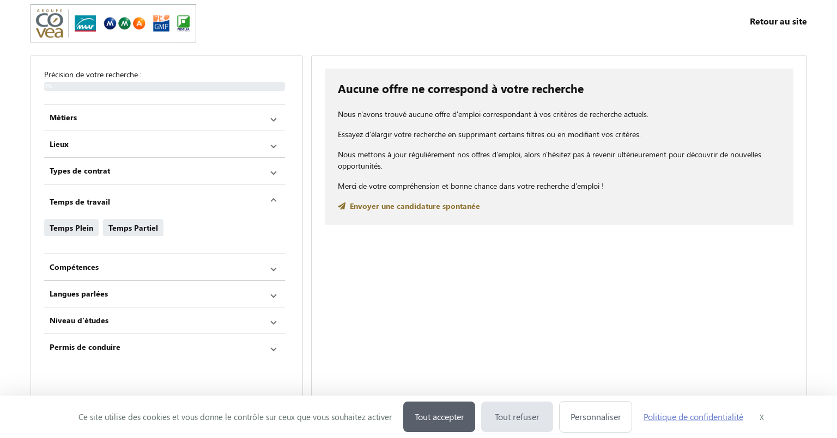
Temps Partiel (133, 228)
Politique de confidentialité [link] (693, 416)
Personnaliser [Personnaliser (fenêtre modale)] (596, 416)
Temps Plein (71, 228)
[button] (164, 117)
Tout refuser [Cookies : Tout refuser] (517, 416)
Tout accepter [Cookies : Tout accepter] (439, 416)
